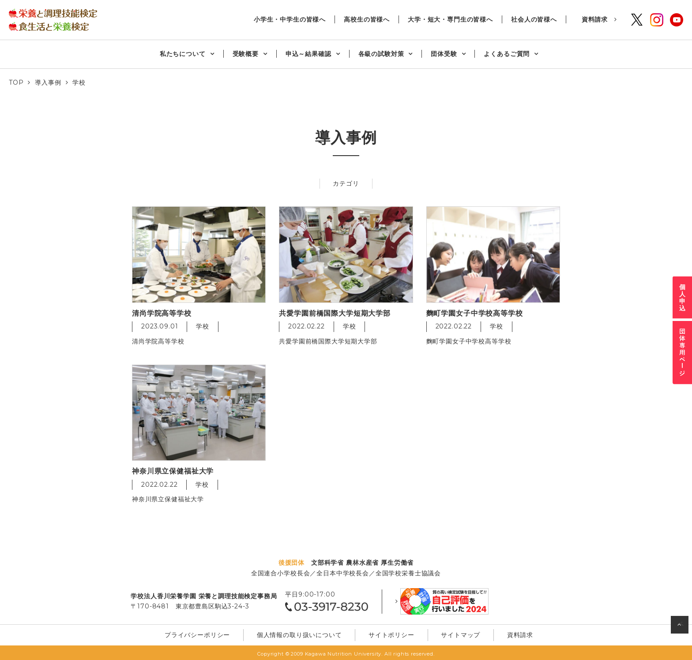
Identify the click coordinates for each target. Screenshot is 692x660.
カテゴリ (346, 183)
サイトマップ (449, 633)
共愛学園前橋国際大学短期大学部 (328, 341)
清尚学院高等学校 (158, 341)
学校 (202, 327)
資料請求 (595, 19)
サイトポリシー (389, 633)
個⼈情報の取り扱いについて (305, 633)
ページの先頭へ (680, 627)
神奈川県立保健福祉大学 (168, 499)
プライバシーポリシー (211, 633)
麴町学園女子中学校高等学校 (468, 341)
